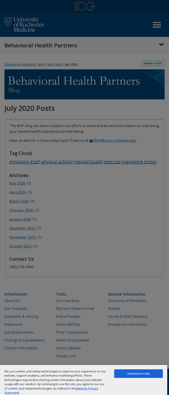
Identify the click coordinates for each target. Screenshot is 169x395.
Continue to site (138, 373)
